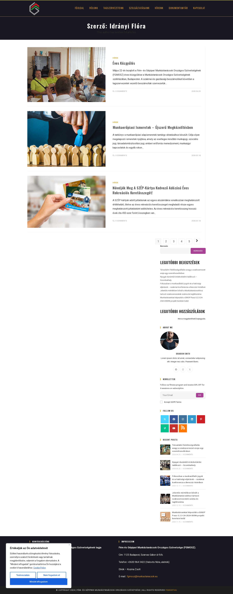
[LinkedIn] (192, 419)
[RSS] (183, 428)
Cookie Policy (39, 568)
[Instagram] (183, 369)
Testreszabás (23, 575)
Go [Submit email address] (199, 395)
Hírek (115, 58)
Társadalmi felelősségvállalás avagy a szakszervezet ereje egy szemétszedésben (187, 448)
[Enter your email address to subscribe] (183, 395)
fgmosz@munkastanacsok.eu (142, 576)
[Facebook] (176, 369)
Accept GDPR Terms (170, 402)
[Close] (69, 544)
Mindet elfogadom (39, 582)
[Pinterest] (201, 419)
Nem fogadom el (51, 575)
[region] (38, 565)
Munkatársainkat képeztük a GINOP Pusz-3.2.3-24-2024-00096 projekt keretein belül (188, 515)
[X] (190, 369)
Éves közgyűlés (124, 63)
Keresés (164, 246)
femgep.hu (171, 590)
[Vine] (165, 428)
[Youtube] (174, 428)
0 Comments (121, 91)
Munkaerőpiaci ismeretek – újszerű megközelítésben (153, 127)
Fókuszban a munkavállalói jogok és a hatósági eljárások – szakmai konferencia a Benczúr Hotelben (188, 479)
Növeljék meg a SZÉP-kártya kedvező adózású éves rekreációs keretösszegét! (151, 190)
